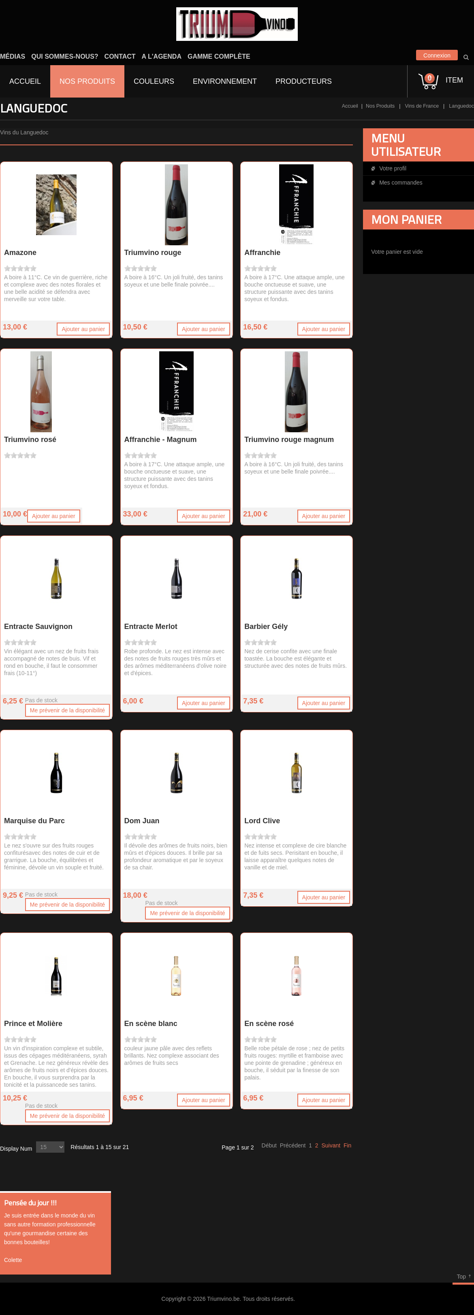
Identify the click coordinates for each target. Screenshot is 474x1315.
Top (461, 1276)
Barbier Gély (266, 626)
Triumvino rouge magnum (289, 439)
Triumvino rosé (30, 439)
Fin (347, 1145)
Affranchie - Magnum (160, 439)
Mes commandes (401, 182)
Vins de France (422, 106)
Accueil (350, 106)
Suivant (330, 1145)
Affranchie (262, 252)
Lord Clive (262, 820)
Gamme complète (219, 56)
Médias (12, 56)
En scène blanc (150, 1023)
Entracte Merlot (150, 626)
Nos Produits (380, 106)
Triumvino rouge (152, 252)
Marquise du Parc (34, 820)
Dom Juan (142, 820)
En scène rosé (269, 1023)
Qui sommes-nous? (64, 56)
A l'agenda (161, 56)
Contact (120, 56)
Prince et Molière (33, 1023)
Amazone (20, 252)
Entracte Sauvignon (38, 626)
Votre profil (392, 168)
